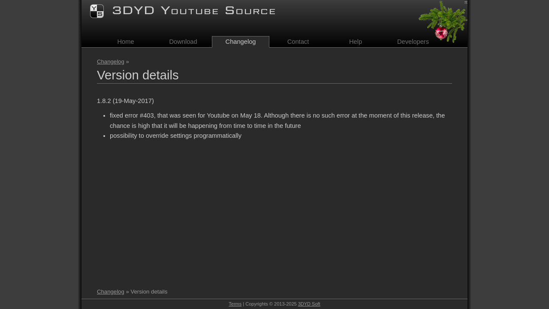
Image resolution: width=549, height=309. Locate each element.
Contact (298, 41)
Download (183, 41)
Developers (413, 41)
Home (125, 41)
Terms (235, 303)
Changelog (110, 61)
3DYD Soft (309, 303)
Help (355, 41)
